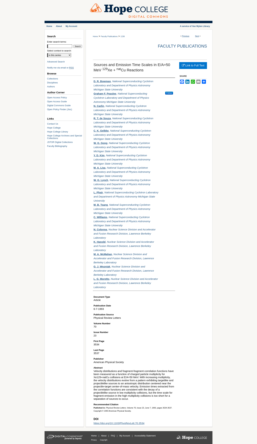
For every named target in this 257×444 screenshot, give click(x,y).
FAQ (113, 436)
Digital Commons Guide (59, 105)
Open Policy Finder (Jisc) (59, 109)
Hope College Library (57, 131)
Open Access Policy (57, 97)
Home (95, 36)
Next (197, 36)
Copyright (103, 440)
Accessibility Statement (145, 436)
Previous (185, 36)
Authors (51, 86)
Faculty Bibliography (57, 146)
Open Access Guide (57, 101)
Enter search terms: (56, 41)
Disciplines (52, 82)
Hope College (54, 127)
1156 (122, 36)
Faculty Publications (109, 36)
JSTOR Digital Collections (60, 142)
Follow (169, 93)
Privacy (94, 440)
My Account (125, 436)
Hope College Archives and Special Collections (64, 136)
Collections (52, 78)
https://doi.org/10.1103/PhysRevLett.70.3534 (119, 423)
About (104, 436)
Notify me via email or (60, 67)
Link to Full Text (193, 65)
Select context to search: (59, 50)
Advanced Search (56, 61)
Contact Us (52, 123)
